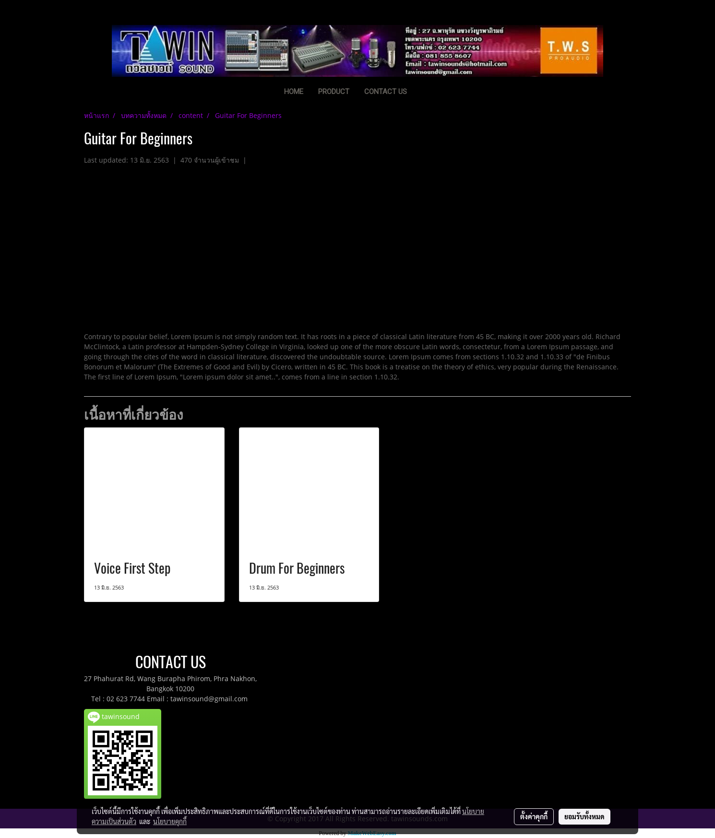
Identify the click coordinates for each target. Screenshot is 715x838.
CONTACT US (385, 91)
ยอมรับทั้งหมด (584, 816)
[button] (429, 92)
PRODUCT (333, 91)
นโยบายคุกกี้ (170, 821)
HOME (293, 91)
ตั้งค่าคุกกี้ (534, 816)
